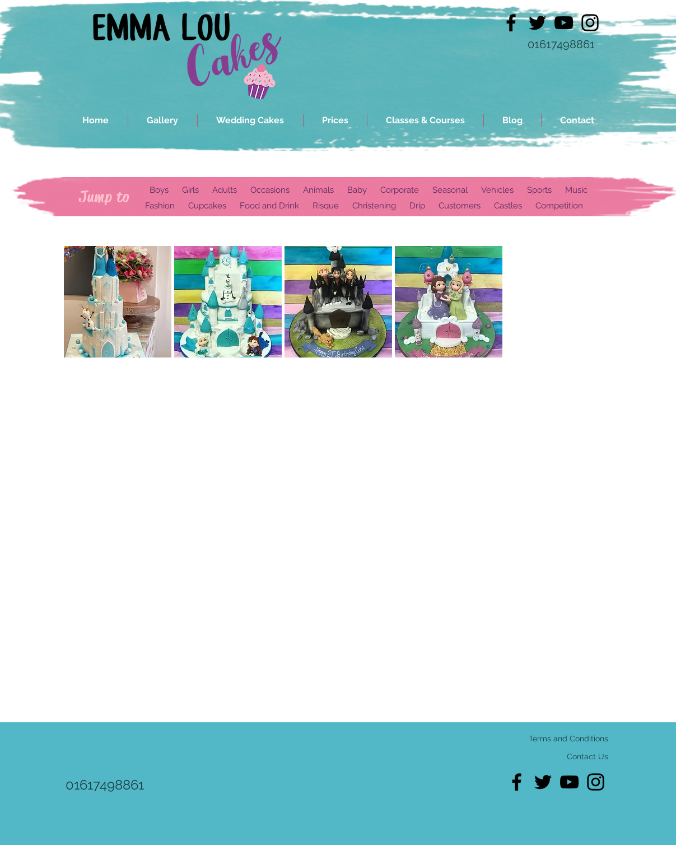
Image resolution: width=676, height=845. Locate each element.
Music (576, 190)
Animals (318, 190)
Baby (357, 190)
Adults (224, 190)
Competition (559, 206)
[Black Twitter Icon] (537, 22)
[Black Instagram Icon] (590, 22)
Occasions (270, 190)
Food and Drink (269, 206)
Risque (326, 206)
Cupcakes (207, 206)
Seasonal (450, 190)
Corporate (399, 190)
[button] (117, 301)
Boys (159, 190)
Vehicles (497, 190)
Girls (191, 190)
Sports (539, 190)
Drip (417, 206)
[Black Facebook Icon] (511, 22)
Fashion (160, 206)
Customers (460, 206)
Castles (508, 206)
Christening (374, 206)
